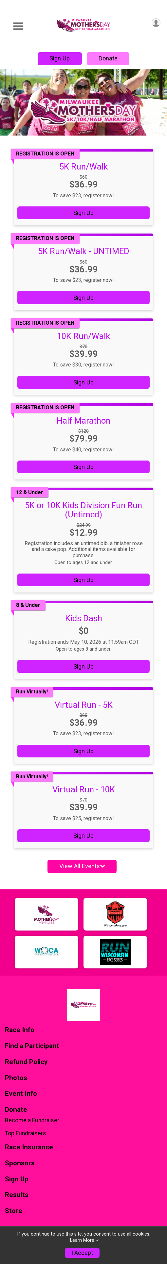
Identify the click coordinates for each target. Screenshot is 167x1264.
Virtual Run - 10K (83, 789)
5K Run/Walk (83, 166)
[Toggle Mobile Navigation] (18, 26)
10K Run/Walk (83, 336)
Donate (108, 58)
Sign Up (59, 58)
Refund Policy (26, 1062)
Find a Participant (32, 1046)
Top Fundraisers (25, 1133)
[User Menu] (156, 22)
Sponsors (20, 1163)
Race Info (19, 1030)
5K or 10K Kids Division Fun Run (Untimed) (83, 509)
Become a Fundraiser (32, 1120)
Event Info (21, 1093)
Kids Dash (83, 618)
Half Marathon (83, 421)
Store (13, 1211)
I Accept (82, 1253)
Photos (16, 1078)
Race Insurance (29, 1147)
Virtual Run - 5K (84, 705)
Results (16, 1195)
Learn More (82, 1240)
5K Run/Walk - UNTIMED (83, 251)
